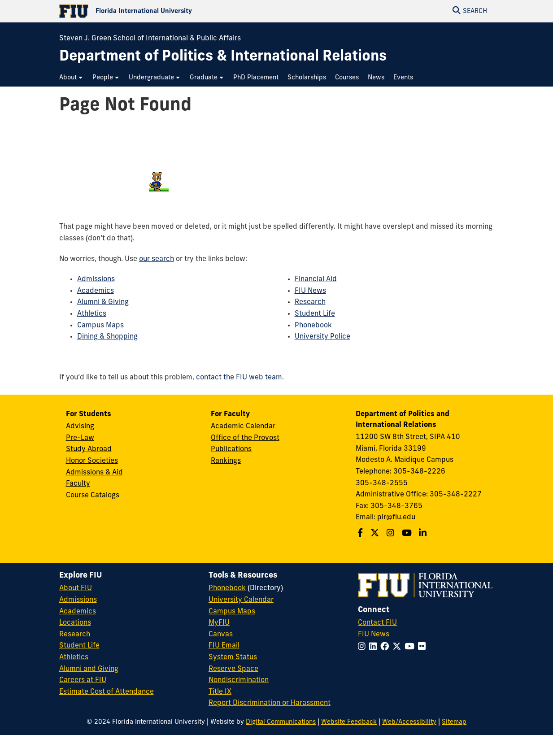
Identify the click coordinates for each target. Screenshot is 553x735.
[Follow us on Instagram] (391, 534)
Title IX (220, 692)
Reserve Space (233, 669)
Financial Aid (316, 279)
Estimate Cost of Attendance (106, 692)
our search (156, 259)
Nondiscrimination (239, 680)
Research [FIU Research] (74, 634)
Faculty (78, 483)
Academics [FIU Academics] (77, 611)
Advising (80, 426)
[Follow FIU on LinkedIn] (374, 647)
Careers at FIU (82, 680)
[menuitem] (71, 78)
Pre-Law (80, 438)
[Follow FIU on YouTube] (411, 647)
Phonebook (313, 325)
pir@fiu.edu (396, 517)
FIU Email (224, 645)
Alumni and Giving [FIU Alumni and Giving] (88, 669)
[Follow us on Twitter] (376, 534)
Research (310, 302)
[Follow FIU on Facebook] (386, 647)
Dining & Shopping (107, 336)
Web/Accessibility (409, 722)
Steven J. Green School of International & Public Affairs (150, 38)
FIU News (310, 291)
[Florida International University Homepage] (168, 11)
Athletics (91, 313)
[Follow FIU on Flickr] (423, 647)
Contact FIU (377, 622)
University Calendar (241, 600)
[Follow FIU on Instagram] (363, 647)
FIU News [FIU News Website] (373, 634)
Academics (95, 291)
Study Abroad (89, 449)
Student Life (315, 313)
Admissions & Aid (94, 472)
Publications (231, 449)
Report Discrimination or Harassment (270, 703)
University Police (322, 336)
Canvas (221, 634)
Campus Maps (100, 325)
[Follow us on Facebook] (361, 534)
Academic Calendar (243, 426)
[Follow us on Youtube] (408, 534)
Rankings (226, 461)
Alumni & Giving (103, 302)
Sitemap (454, 722)
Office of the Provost (245, 438)
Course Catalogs (92, 495)
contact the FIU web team (239, 377)
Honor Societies (92, 461)
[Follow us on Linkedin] (424, 534)
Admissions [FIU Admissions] (78, 600)
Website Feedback (349, 722)
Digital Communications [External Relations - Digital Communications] (281, 722)
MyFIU (219, 622)
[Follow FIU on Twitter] (398, 647)
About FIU (75, 588)
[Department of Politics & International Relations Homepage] (223, 57)
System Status (233, 657)
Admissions (96, 279)
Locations (75, 622)
